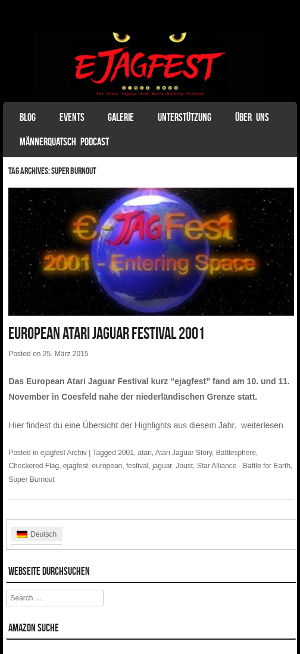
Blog (28, 117)
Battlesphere (236, 453)
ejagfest (75, 466)
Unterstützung (184, 117)
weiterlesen (262, 425)
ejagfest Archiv (63, 453)
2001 (126, 453)
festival (137, 466)
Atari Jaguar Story (183, 453)
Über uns (252, 117)
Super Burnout (31, 479)
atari (145, 453)
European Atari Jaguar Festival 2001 (106, 333)
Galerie (121, 117)
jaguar (162, 466)
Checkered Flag (33, 466)
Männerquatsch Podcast (64, 142)
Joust (184, 466)
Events (72, 117)
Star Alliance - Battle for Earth (243, 466)
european (107, 466)
